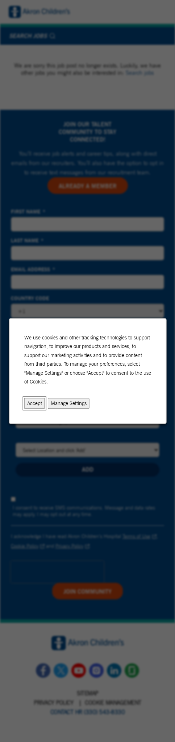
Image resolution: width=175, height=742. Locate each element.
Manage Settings (68, 403)
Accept (34, 403)
